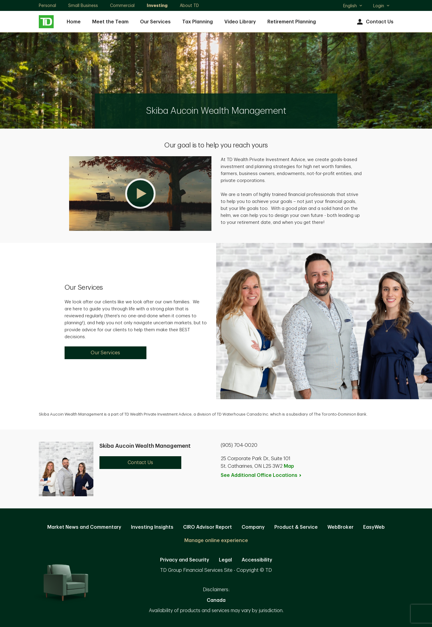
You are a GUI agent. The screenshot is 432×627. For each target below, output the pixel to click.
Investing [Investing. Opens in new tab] (157, 5)
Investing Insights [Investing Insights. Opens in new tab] (152, 527)
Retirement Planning (291, 21)
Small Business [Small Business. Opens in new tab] (83, 5)
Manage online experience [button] (216, 540)
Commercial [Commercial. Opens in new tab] (122, 5)
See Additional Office (261, 475)
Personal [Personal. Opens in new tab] (47, 5)
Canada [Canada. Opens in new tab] (216, 600)
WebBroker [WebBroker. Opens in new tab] (340, 527)
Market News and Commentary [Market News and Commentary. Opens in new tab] (84, 527)
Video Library (240, 21)
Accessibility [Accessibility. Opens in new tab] (257, 560)
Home (74, 21)
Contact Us (374, 22)
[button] (140, 193)
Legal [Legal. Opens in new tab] (225, 560)
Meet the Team (110, 21)
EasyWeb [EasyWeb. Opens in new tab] (374, 527)
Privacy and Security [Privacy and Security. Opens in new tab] (184, 560)
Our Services (155, 21)
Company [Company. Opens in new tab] (253, 527)
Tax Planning (197, 21)
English (353, 6)
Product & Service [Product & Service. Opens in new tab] (296, 527)
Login (381, 6)
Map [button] (289, 466)
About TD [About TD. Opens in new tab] (189, 5)
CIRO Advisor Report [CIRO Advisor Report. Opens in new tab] (207, 527)
